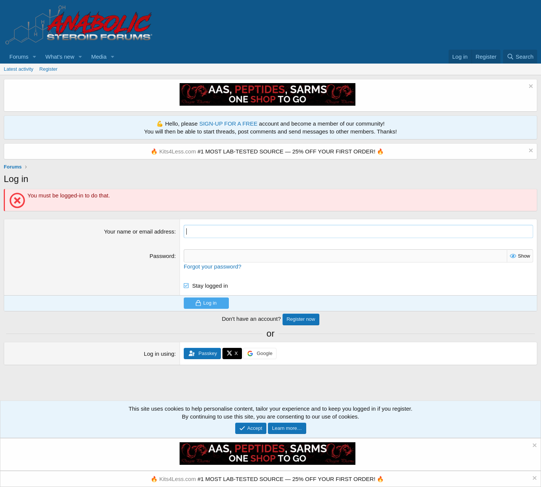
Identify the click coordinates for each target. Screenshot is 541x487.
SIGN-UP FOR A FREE (228, 123)
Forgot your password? (212, 266)
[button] (34, 57)
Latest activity (18, 69)
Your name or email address (139, 231)
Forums (19, 56)
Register (48, 69)
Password (162, 256)
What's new (59, 56)
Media (99, 56)
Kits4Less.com (177, 151)
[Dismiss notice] (530, 87)
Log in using (159, 353)
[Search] (520, 57)
